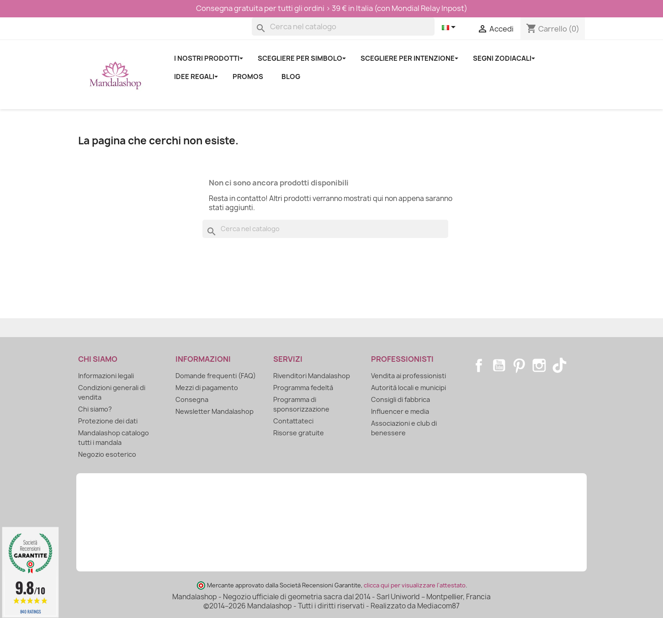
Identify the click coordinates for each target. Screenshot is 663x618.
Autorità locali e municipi (408, 387)
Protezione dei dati (108, 421)
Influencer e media (400, 411)
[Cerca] (343, 26)
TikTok (559, 365)
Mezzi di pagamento (206, 387)
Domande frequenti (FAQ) (215, 375)
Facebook (479, 365)
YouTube (499, 365)
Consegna (191, 399)
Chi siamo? (95, 409)
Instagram (539, 365)
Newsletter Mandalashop (214, 411)
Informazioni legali (106, 375)
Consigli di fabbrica (400, 399)
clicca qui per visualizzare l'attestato (415, 585)
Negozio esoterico (107, 454)
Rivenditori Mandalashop (311, 375)
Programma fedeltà (303, 387)
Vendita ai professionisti (408, 375)
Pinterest (519, 365)
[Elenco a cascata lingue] (450, 27)
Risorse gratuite (298, 432)
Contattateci (293, 421)
